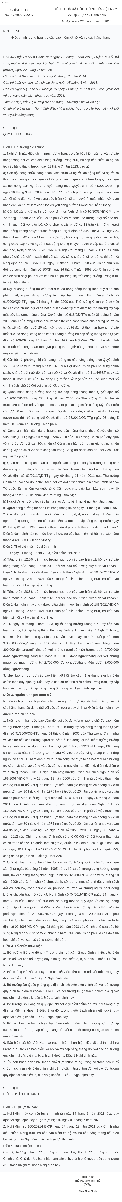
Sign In (5, 2)
